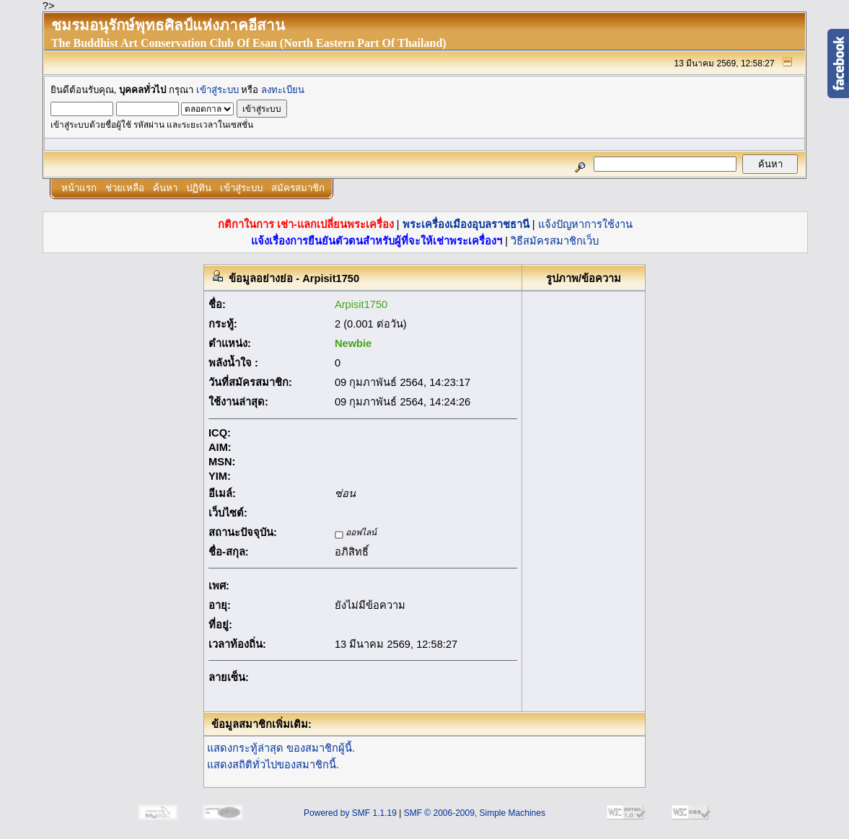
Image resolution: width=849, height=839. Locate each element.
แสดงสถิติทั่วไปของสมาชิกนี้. (273, 764)
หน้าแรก (79, 188)
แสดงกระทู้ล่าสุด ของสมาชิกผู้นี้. (281, 748)
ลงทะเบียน (282, 89)
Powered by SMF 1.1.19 (350, 813)
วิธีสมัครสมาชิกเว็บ (555, 241)
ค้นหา (165, 188)
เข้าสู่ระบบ (217, 89)
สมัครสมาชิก (298, 188)
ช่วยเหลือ (124, 188)
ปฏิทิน (198, 188)
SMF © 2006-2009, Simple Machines (474, 813)
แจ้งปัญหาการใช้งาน (585, 224)
